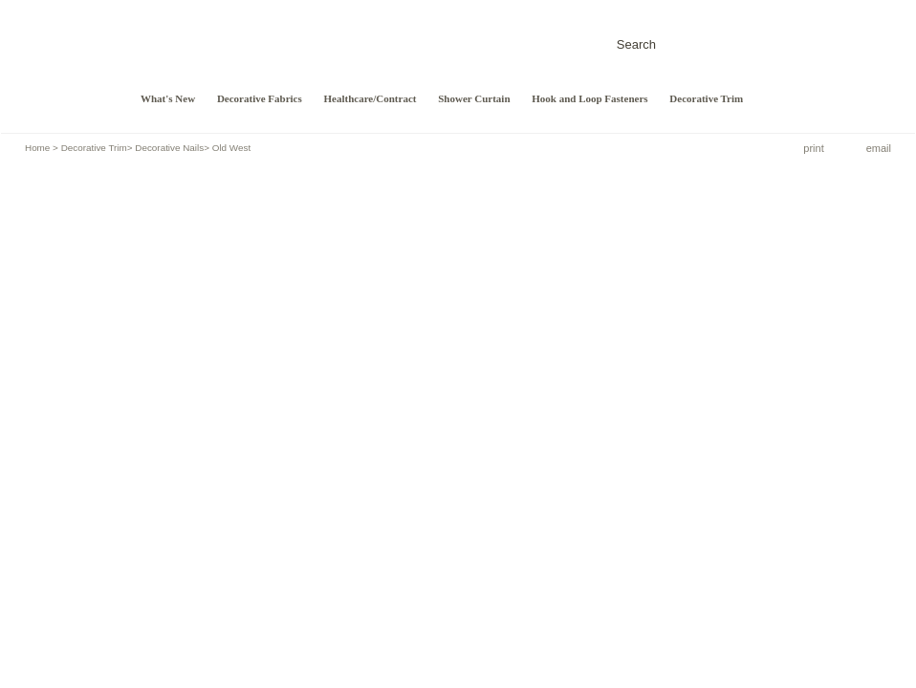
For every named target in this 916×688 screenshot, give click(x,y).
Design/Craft (58, 62)
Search (636, 44)
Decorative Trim (706, 99)
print (813, 148)
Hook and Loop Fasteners (589, 99)
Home (37, 147)
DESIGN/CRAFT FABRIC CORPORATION (220, 45)
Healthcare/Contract (370, 99)
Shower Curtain (474, 99)
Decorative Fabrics (259, 99)
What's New (168, 99)
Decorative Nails (169, 147)
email (878, 148)
